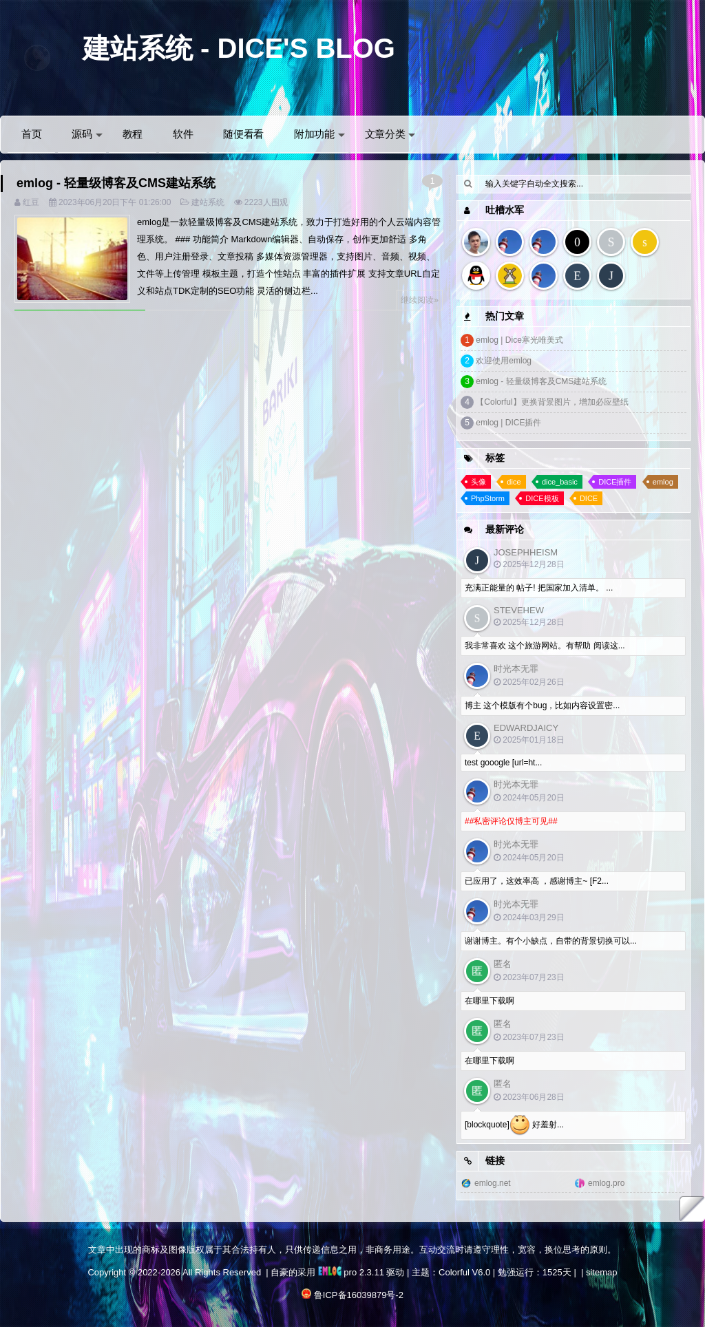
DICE (589, 498)
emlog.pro (606, 1183)
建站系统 (207, 202)
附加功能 (319, 134)
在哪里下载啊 (489, 1001)
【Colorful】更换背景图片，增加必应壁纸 (552, 402)
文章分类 (390, 134)
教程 (133, 134)
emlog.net (492, 1183)
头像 (478, 482)
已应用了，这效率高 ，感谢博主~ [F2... (537, 881)
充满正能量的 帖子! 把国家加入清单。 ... (539, 588)
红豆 (31, 202)
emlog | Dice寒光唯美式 (519, 340)
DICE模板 (541, 498)
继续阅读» (420, 300)
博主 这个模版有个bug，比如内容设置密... (542, 705)
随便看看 (243, 134)
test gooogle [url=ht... (503, 762)
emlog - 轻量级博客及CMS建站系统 (116, 183)
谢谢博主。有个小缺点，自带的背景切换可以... (551, 941)
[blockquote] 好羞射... (514, 1125)
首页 (31, 134)
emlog (663, 482)
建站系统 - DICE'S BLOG (239, 48)
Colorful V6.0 (464, 1272)
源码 (87, 134)
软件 (183, 134)
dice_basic (560, 482)
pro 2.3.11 (351, 1272)
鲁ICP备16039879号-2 (358, 1295)
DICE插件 (614, 482)
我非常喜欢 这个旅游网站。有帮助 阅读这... (545, 645)
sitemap (602, 1272)
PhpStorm (488, 498)
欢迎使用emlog (504, 360)
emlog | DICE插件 (508, 422)
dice (513, 482)
